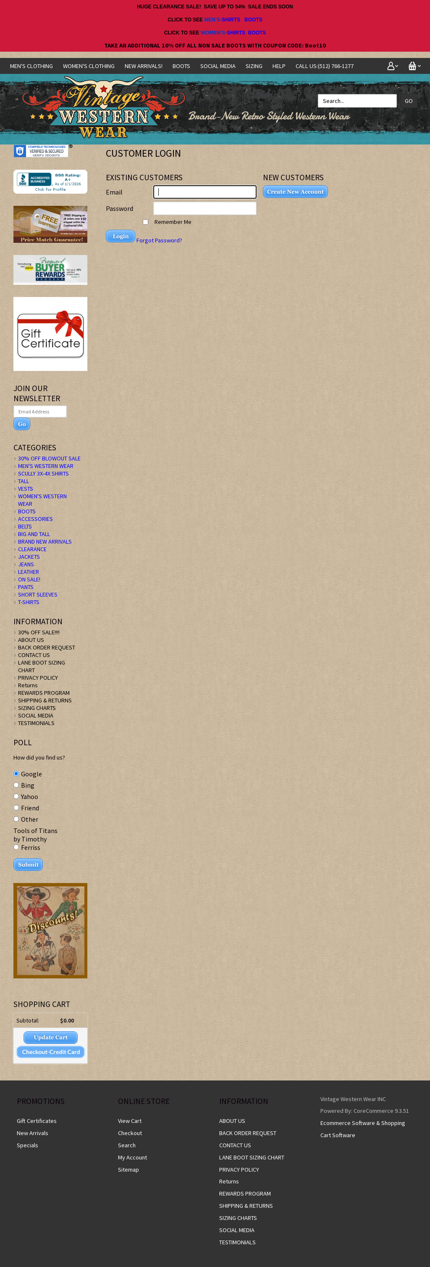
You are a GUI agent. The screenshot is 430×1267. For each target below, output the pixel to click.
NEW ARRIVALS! (144, 66)
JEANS (26, 564)
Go (409, 101)
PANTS (26, 587)
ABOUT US (31, 640)
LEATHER (28, 572)
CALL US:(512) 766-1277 (325, 66)
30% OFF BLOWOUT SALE (49, 458)
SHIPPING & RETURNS (45, 700)
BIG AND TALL (34, 534)
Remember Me (167, 222)
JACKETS (29, 556)
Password (119, 208)
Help (279, 66)
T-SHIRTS (28, 602)
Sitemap (128, 1169)
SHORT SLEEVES (38, 594)
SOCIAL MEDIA (218, 66)
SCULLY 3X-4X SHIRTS (43, 473)
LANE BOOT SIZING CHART (251, 1157)
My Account (132, 1157)
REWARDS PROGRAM (44, 693)
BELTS (25, 526)
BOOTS (253, 20)
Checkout (130, 1133)
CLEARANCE (32, 549)
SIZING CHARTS (37, 708)
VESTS (25, 488)
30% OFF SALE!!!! (39, 632)
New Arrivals (32, 1133)
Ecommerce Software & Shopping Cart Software (362, 1129)
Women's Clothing (89, 66)
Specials (27, 1145)
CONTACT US (34, 655)
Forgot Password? (159, 240)
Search (127, 1145)
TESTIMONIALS (36, 723)
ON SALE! (29, 579)
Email (114, 192)
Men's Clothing (31, 66)
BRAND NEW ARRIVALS (45, 541)
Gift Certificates (37, 1121)
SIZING (254, 66)
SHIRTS (231, 20)
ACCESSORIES (35, 519)
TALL (23, 481)
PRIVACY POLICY (38, 677)
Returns (28, 685)
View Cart (130, 1121)
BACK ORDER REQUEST (46, 647)
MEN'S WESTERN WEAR (45, 466)
